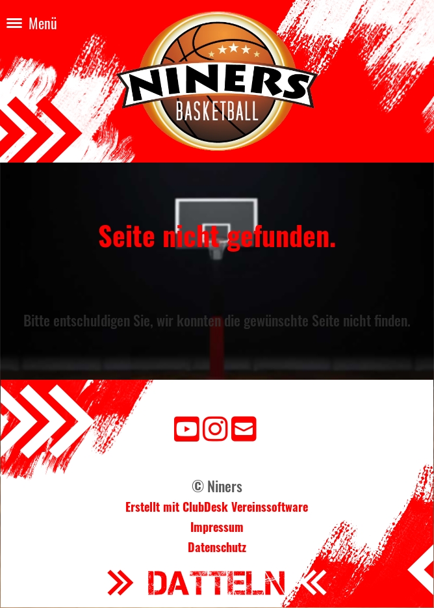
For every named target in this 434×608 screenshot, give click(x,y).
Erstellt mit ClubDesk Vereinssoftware (216, 506)
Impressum (217, 526)
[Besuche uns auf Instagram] (215, 427)
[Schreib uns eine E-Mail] (244, 427)
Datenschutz (217, 546)
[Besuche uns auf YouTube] (186, 427)
